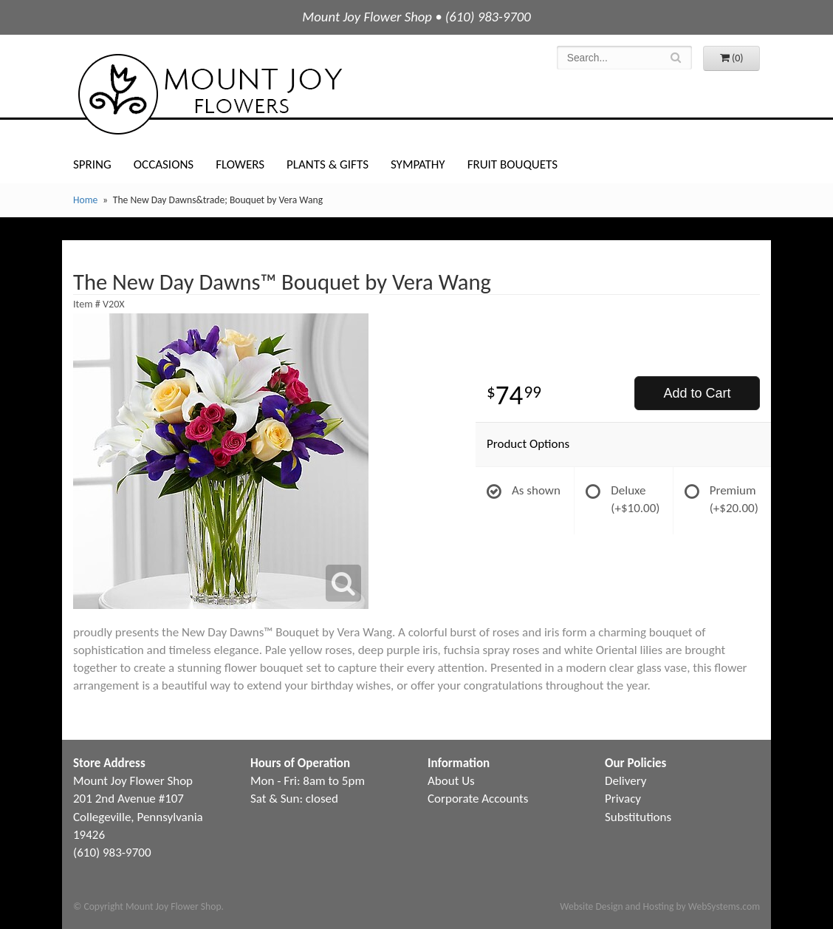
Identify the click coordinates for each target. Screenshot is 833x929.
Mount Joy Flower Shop (209, 94)
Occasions (163, 164)
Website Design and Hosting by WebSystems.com (660, 906)
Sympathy (418, 164)
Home (85, 200)
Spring (92, 164)
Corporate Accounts (478, 798)
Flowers (240, 164)
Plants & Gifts (327, 164)
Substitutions (638, 817)
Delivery (625, 781)
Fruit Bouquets (512, 164)
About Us (451, 781)
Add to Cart (696, 393)
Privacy (623, 798)
